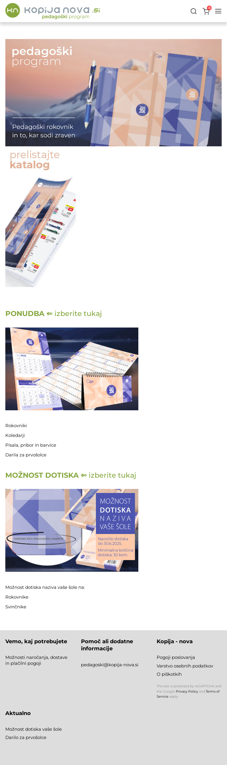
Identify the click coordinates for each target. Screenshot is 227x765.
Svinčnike (15, 607)
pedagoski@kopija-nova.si (109, 664)
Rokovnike (17, 597)
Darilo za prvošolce (25, 737)
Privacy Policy (187, 691)
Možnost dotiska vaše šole (33, 729)
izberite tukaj (53, 313)
